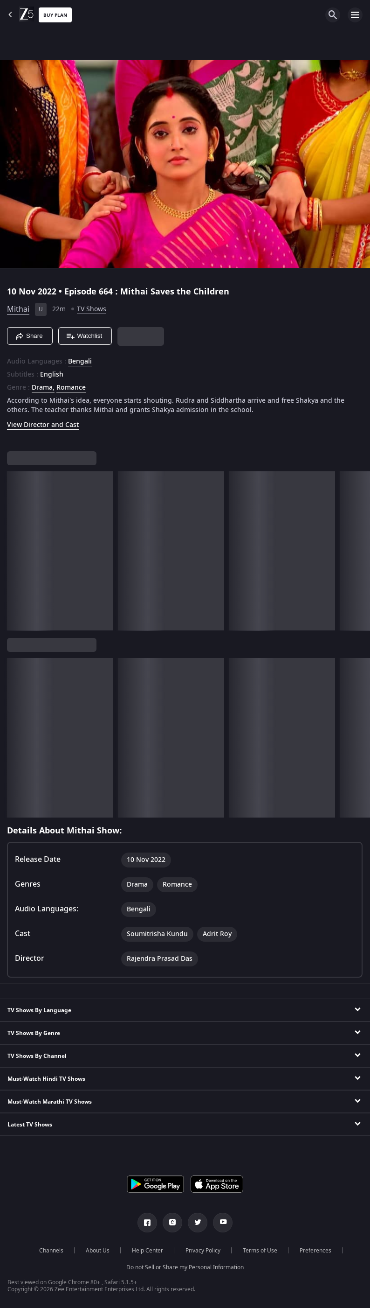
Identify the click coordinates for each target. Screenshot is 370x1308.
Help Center (147, 1250)
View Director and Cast (43, 425)
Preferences (315, 1250)
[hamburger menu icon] (355, 14)
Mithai (18, 309)
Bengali (80, 361)
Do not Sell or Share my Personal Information (185, 1267)
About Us (98, 1250)
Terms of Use (260, 1250)
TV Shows (91, 309)
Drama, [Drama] (43, 387)
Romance (71, 387)
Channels (51, 1250)
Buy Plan (55, 15)
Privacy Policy (202, 1250)
